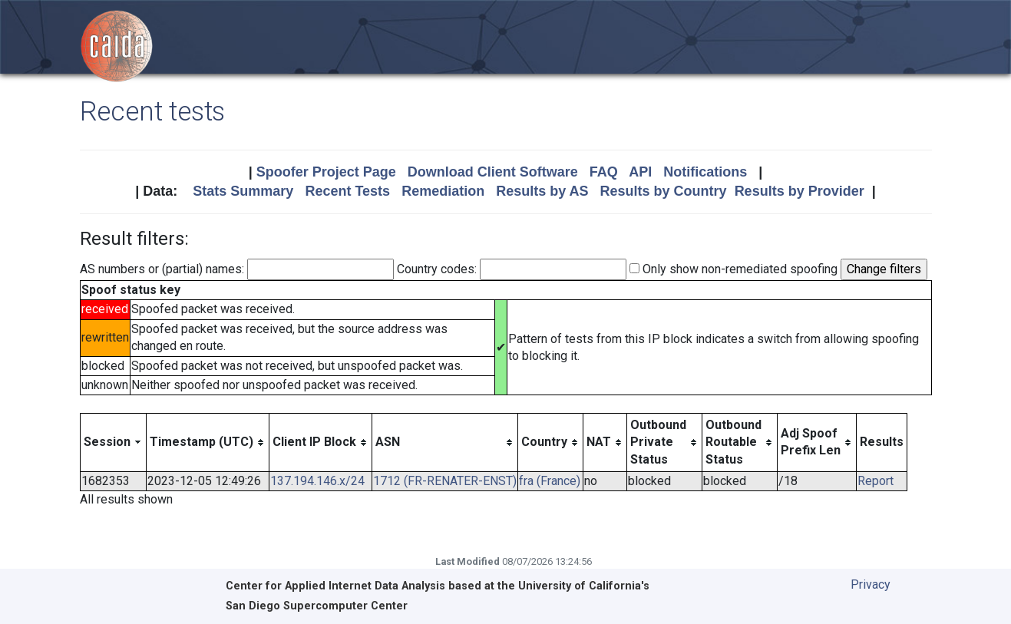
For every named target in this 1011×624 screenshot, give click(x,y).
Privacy (870, 584)
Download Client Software (493, 172)
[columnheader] (113, 442)
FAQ (604, 172)
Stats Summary (243, 191)
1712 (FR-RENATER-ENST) (445, 481)
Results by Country (663, 191)
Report (875, 481)
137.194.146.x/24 (317, 481)
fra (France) (549, 481)
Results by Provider (799, 191)
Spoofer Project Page (326, 172)
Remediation (442, 191)
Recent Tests (347, 191)
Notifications (705, 172)
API (640, 172)
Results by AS (542, 191)
